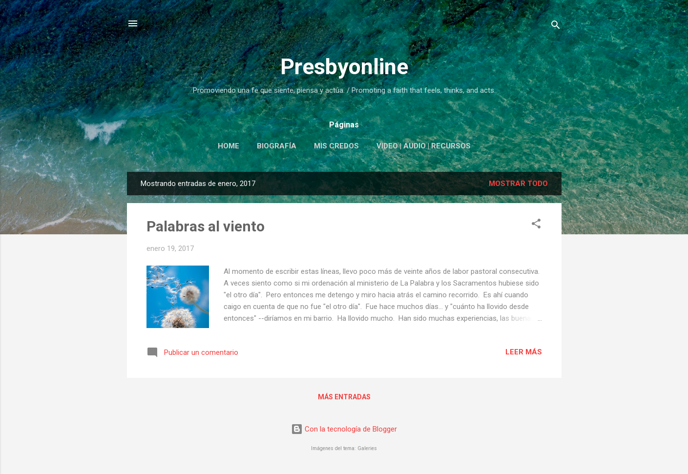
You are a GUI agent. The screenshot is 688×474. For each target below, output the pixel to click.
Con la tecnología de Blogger (344, 429)
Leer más (523, 352)
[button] (536, 225)
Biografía (276, 146)
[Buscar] (556, 26)
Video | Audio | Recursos (423, 146)
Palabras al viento (205, 226)
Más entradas (344, 397)
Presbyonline (344, 67)
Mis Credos (336, 146)
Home (228, 146)
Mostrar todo (518, 183)
